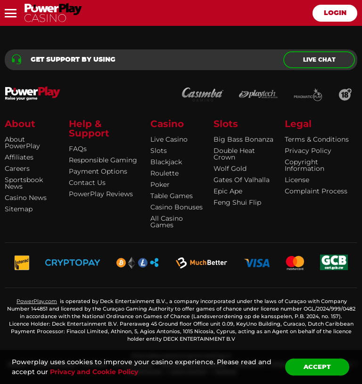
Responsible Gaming (103, 160)
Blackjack (166, 162)
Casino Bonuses (176, 207)
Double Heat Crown (234, 153)
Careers (17, 168)
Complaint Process (316, 191)
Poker (160, 184)
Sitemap (19, 209)
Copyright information (304, 165)
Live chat (319, 60)
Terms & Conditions (317, 139)
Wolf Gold (230, 168)
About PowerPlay (22, 142)
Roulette (164, 173)
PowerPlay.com (36, 301)
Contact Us (87, 182)
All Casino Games (166, 221)
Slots (158, 150)
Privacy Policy (308, 150)
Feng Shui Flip (237, 202)
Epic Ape (228, 191)
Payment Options (98, 171)
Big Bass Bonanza (243, 139)
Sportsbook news (24, 183)
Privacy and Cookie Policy (94, 372)
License (297, 179)
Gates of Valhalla (242, 179)
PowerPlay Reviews (101, 194)
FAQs (78, 148)
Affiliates (19, 157)
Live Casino (169, 139)
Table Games (171, 195)
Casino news (26, 197)
